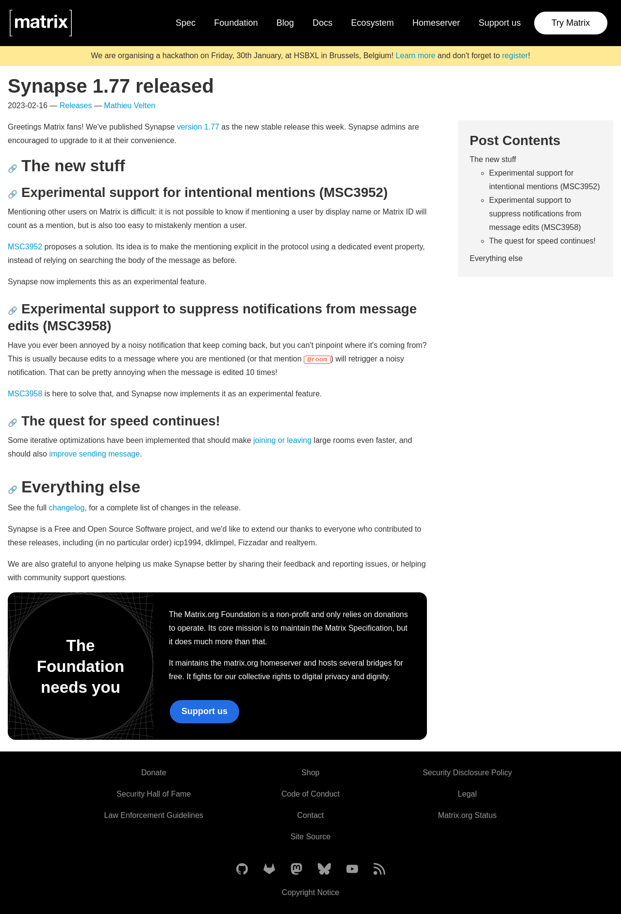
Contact (310, 815)
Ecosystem (372, 23)
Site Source (311, 836)
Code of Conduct (310, 794)
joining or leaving (282, 440)
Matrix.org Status (467, 815)
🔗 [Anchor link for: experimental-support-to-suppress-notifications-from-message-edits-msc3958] (12, 311)
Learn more (416, 55)
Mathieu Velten (129, 105)
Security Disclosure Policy (467, 772)
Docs (322, 23)
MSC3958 (25, 394)
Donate (153, 772)
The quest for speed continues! (542, 241)
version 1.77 (198, 127)
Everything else (496, 258)
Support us (499, 23)
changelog (67, 508)
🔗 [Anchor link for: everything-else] (12, 490)
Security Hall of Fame (153, 794)
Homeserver (436, 23)
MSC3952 (25, 247)
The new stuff (493, 159)
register (515, 55)
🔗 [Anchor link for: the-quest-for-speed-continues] (12, 423)
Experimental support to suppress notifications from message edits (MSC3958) (535, 213)
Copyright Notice (310, 892)
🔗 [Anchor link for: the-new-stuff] (12, 168)
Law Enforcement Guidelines (154, 815)
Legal (467, 794)
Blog (285, 23)
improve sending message (94, 454)
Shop (310, 772)
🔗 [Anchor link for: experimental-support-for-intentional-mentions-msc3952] (12, 194)
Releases (76, 105)
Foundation (236, 23)
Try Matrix (571, 23)
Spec (186, 23)
